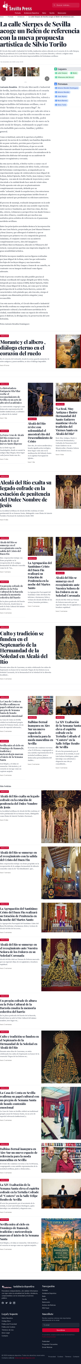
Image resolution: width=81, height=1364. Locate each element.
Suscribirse (61, 1330)
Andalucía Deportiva (31, 13)
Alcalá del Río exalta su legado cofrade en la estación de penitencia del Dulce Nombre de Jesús (19, 801)
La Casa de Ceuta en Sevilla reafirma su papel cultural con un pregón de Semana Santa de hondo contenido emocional (11, 708)
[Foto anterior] (3, 78)
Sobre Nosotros (7, 1318)
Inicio (2, 17)
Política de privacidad (49, 1337)
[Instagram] (10, 1303)
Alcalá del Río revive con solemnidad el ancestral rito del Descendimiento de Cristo (40, 432)
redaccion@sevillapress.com (25, 1358)
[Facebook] (3, 1303)
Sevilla (51, 13)
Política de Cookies (8, 1327)
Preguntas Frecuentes (50, 1344)
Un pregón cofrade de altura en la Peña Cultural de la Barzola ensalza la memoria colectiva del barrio (11, 591)
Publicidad (45, 1341)
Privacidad (52, 1356)
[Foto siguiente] (47, 78)
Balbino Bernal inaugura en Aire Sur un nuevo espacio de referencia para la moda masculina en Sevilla (40, 732)
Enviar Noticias (47, 1347)
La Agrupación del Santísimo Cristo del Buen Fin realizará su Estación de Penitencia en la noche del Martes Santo (40, 575)
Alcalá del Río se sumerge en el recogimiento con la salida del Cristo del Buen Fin (10, 548)
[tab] (6, 72)
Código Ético (6, 1321)
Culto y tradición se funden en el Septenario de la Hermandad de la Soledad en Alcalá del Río (19, 1041)
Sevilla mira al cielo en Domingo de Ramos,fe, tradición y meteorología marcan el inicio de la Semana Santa (12, 752)
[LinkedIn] (14, 1303)
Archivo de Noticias (49, 1305)
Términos (68, 1356)
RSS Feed (45, 1308)
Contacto (5, 1336)
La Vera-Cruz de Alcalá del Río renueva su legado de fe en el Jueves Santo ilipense (12, 439)
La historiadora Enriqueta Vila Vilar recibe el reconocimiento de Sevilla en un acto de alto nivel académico (11, 395)
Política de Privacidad (9, 1324)
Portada (18, 13)
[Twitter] (6, 1303)
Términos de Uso (8, 1330)
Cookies (60, 1356)
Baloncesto (62, 13)
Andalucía (21, 17)
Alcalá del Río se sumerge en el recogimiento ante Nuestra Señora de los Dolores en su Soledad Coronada (68, 586)
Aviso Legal (6, 1333)
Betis (44, 13)
